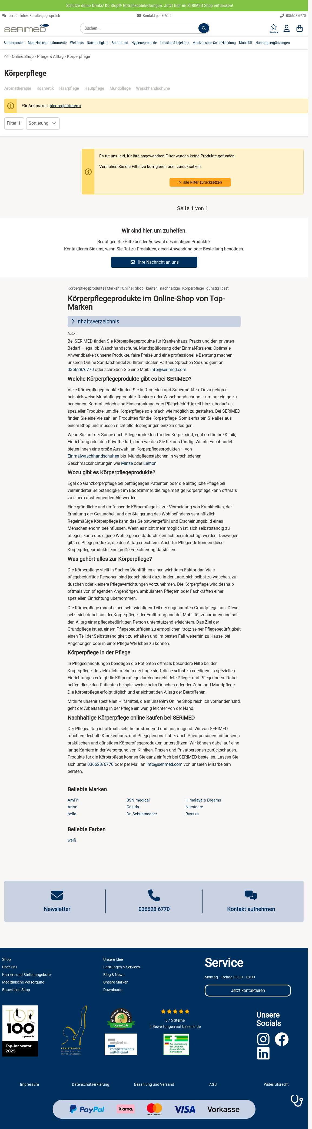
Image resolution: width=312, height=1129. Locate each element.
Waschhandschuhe (153, 88)
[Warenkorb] (299, 28)
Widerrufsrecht (276, 1084)
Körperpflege (78, 56)
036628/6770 (81, 369)
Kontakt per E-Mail (154, 15)
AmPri (73, 800)
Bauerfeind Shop (16, 990)
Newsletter (57, 909)
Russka (192, 814)
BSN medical (138, 800)
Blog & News (113, 974)
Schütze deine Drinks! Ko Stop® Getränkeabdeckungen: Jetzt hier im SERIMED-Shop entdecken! (149, 5)
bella (72, 814)
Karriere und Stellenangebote (26, 974)
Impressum (29, 1084)
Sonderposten (14, 43)
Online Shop (23, 56)
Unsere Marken (115, 982)
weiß (72, 840)
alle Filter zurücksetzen (200, 182)
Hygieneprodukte (144, 43)
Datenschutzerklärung (90, 1084)
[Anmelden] (286, 28)
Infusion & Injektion (174, 43)
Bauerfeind (120, 43)
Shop (6, 959)
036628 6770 (293, 15)
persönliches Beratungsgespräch (31, 15)
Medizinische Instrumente (47, 43)
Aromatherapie (17, 88)
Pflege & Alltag (50, 56)
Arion (72, 806)
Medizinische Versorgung (23, 982)
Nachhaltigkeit (97, 43)
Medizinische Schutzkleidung (214, 43)
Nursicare (194, 806)
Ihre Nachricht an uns (155, 262)
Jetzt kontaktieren (248, 990)
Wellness (77, 43)
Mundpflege (120, 88)
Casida (133, 806)
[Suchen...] (203, 28)
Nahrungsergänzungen (272, 43)
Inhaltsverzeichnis (94, 321)
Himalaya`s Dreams (203, 800)
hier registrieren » (65, 105)
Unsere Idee (113, 959)
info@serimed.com (168, 369)
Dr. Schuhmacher (142, 814)
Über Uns (9, 967)
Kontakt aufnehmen (251, 909)
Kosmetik (45, 88)
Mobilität (245, 43)
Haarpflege (69, 88)
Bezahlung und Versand (154, 1084)
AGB (213, 1084)
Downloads (112, 990)
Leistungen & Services (121, 967)
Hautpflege (94, 88)
